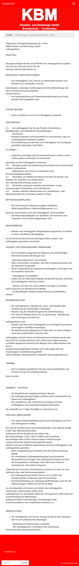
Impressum (10, 552)
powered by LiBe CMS (69, 563)
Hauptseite (8, 3)
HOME (9, 35)
